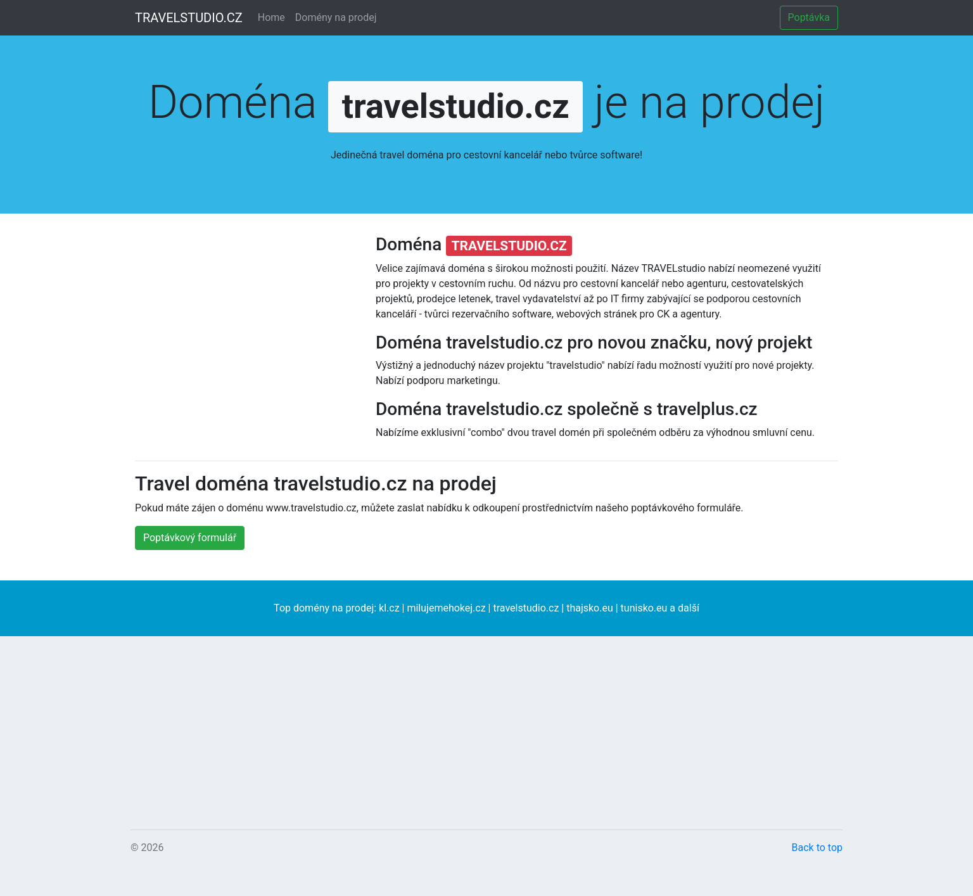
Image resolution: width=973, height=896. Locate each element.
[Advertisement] (246, 348)
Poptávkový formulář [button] (189, 538)
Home (271, 17)
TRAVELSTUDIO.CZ (189, 17)
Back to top (817, 848)
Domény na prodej (336, 17)
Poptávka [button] (809, 17)
